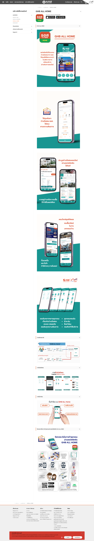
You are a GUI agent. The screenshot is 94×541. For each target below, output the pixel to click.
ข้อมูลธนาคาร (15, 510)
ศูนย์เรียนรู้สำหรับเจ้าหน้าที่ (59, 519)
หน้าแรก (36, 7)
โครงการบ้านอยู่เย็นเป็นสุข (59, 515)
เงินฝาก (11, 2)
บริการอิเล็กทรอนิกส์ (29, 2)
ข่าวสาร (28, 510)
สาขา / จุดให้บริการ (71, 512)
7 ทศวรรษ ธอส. (16, 517)
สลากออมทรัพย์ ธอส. (19, 2)
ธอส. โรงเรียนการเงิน (58, 512)
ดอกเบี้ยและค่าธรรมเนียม (45, 514)
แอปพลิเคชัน (15, 15)
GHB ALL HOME (16, 21)
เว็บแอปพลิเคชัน (16, 26)
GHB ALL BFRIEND (16, 19)
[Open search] (81, 2)
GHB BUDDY (15, 22)
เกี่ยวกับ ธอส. (76, 2)
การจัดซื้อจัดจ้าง (29, 517)
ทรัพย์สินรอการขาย (57, 514)
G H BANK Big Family (58, 510)
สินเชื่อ (7, 2)
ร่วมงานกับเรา (70, 515)
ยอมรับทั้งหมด (77, 537)
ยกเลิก (68, 537)
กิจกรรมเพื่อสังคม (29, 512)
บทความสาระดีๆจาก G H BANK (32, 514)
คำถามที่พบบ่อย (70, 517)
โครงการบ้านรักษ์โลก (58, 517)
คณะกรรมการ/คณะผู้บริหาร (18, 512)
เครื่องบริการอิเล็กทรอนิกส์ (18, 29)
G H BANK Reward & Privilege (46, 510)
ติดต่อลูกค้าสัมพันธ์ (71, 514)
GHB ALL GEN (15, 17)
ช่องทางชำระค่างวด (44, 515)
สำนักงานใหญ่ (70, 510)
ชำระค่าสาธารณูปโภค (44, 517)
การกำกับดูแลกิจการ (16, 514)
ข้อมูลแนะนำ (15, 32)
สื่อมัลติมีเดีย (28, 515)
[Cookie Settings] (62, 537)
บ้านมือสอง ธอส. (68, 2)
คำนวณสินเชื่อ (43, 512)
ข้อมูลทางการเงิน (16, 515)
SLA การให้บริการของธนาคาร (45, 519)
